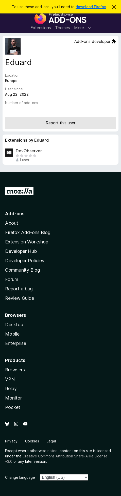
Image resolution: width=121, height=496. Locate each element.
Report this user (60, 122)
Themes (62, 27)
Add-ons (15, 213)
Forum (11, 279)
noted (52, 451)
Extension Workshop (26, 241)
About (11, 223)
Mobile (12, 334)
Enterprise (15, 343)
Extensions (40, 27)
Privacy (11, 441)
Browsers (15, 369)
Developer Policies (24, 260)
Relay (11, 388)
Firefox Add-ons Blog (27, 232)
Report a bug (19, 288)
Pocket (12, 407)
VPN (10, 379)
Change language (20, 477)
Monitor (13, 398)
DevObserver (29, 150)
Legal (51, 441)
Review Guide (19, 298)
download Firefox (91, 7)
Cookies (32, 441)
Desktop (14, 324)
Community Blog (22, 270)
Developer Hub (21, 251)
